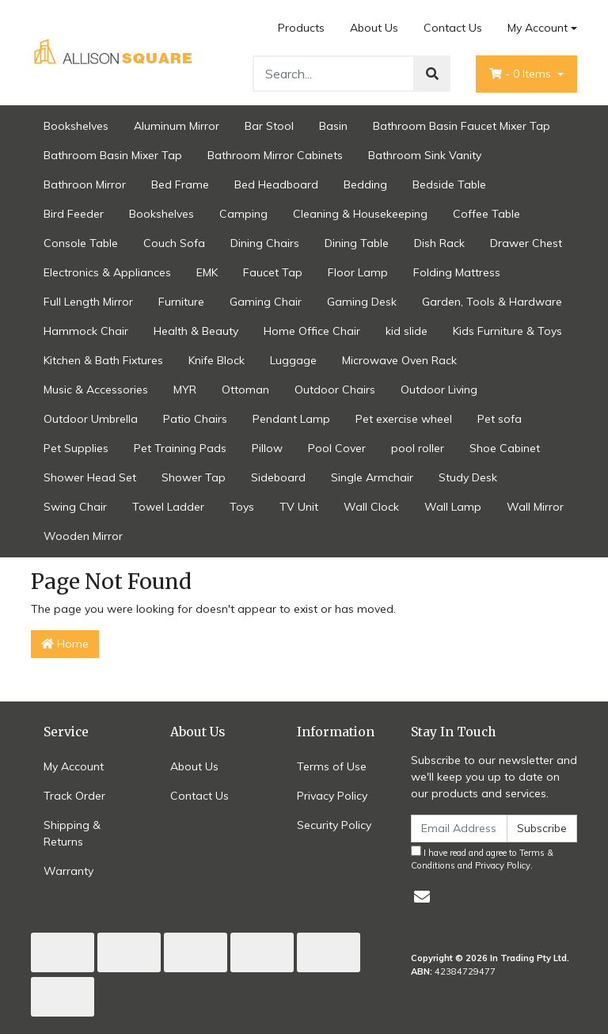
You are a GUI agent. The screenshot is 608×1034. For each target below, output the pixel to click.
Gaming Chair (266, 302)
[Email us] (422, 897)
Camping (243, 214)
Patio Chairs (195, 419)
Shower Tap (194, 477)
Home (65, 644)
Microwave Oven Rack (399, 360)
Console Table (81, 243)
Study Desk (468, 477)
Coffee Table (486, 214)
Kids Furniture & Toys (507, 331)
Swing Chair (75, 507)
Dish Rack (439, 243)
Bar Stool (269, 126)
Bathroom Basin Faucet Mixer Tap (461, 126)
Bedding (365, 184)
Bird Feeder (74, 214)
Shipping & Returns (72, 833)
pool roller (417, 448)
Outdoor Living (439, 389)
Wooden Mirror (83, 536)
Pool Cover (337, 448)
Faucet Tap (272, 272)
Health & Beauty (196, 331)
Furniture (181, 302)
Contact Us (453, 28)
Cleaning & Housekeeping (360, 214)
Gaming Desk (362, 302)
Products (301, 28)
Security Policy (334, 825)
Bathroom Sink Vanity (424, 155)
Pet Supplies (76, 448)
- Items (521, 74)
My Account (74, 766)
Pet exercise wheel (403, 419)
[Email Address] (459, 828)
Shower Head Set (90, 477)
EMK (207, 272)
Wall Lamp (452, 507)
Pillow (267, 448)
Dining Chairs (264, 243)
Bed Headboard (276, 184)
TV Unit (298, 507)
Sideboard (278, 477)
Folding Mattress (456, 272)
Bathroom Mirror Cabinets (275, 155)
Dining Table (357, 243)
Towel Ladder (168, 507)
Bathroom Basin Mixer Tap (113, 155)
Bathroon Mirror (85, 184)
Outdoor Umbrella (91, 419)
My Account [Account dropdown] (537, 28)
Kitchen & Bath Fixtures (103, 360)
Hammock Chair (86, 331)
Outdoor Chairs (334, 389)
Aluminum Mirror (176, 126)
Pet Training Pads (180, 448)
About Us (374, 28)
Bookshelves (76, 126)
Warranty (68, 871)
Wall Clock (371, 507)
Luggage (293, 360)
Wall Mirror (535, 507)
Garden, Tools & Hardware (492, 302)
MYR (184, 389)
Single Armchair (372, 477)
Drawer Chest (526, 243)
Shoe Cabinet (504, 448)
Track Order (74, 796)
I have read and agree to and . (482, 859)
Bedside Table (449, 184)
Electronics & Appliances (107, 272)
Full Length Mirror (88, 302)
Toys (242, 507)
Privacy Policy (332, 796)
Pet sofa (499, 419)
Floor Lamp (358, 272)
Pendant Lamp (291, 419)
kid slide (407, 331)
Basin (333, 126)
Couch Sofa (174, 243)
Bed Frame (180, 184)
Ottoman (245, 389)
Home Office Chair (312, 331)
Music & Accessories (96, 389)
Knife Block (216, 360)
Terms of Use (332, 766)
